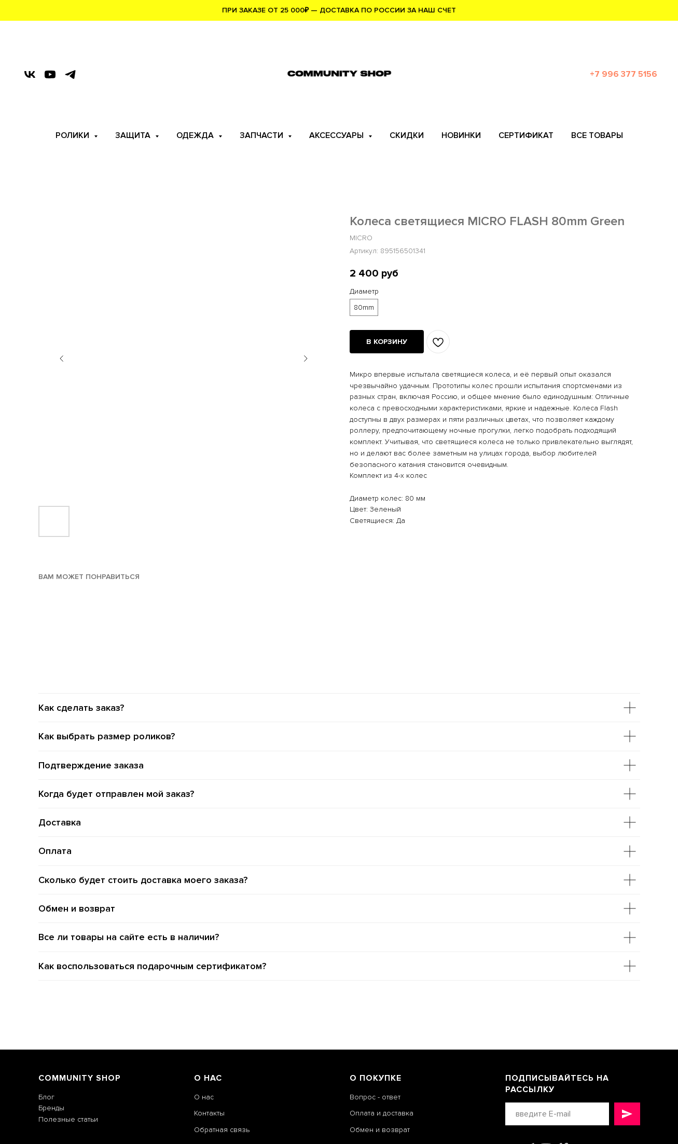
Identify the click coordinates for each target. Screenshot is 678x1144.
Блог (46, 1097)
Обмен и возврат (380, 1129)
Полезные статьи (68, 1119)
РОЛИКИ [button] (73, 135)
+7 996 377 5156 (623, 74)
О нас (204, 1097)
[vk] (29, 74)
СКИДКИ (407, 135)
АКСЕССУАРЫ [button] (337, 135)
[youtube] (50, 74)
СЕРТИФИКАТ (526, 135)
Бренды (51, 1108)
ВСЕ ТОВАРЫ (597, 135)
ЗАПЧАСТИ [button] (262, 135)
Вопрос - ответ (375, 1097)
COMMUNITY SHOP (79, 1078)
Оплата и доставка (381, 1113)
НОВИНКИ (461, 135)
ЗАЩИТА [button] (134, 135)
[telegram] (70, 74)
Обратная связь (222, 1129)
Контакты (209, 1113)
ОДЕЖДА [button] (196, 135)
